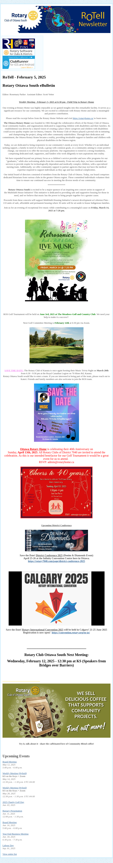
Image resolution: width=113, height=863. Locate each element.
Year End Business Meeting (15, 834)
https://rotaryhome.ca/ (83, 118)
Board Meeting (10, 761)
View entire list (10, 854)
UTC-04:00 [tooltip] (29, 782)
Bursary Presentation (12, 810)
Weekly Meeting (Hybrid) (15, 773)
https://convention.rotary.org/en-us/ (71, 632)
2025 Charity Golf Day (13, 802)
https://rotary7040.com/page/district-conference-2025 (56, 561)
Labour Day (8, 845)
